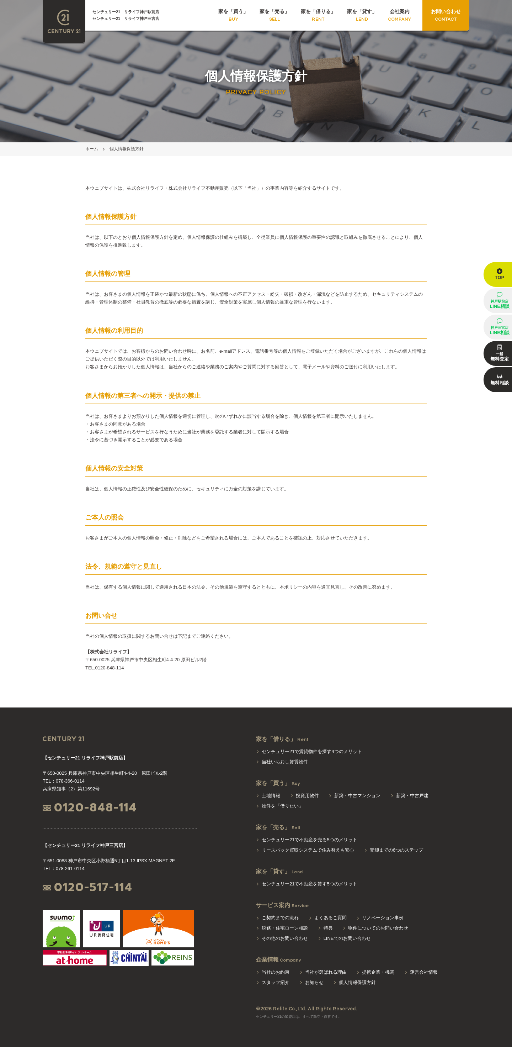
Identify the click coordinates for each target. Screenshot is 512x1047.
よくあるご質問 (330, 917)
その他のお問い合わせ (285, 938)
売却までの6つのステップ (396, 850)
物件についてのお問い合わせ (378, 928)
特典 (328, 928)
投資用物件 (307, 795)
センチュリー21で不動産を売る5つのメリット (309, 839)
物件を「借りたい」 (282, 806)
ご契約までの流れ (280, 917)
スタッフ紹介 (275, 982)
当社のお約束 (275, 972)
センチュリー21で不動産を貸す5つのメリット (309, 883)
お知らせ (314, 982)
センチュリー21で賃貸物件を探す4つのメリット (312, 751)
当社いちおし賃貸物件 (285, 761)
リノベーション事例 (383, 917)
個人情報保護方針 (127, 148)
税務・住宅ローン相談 (285, 928)
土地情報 (271, 795)
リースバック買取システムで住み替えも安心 (308, 850)
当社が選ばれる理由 (326, 972)
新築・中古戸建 (412, 795)
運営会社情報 (424, 972)
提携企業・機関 (378, 972)
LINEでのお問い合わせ (347, 938)
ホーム (91, 148)
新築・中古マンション (357, 795)
